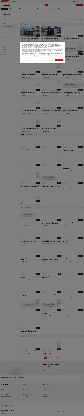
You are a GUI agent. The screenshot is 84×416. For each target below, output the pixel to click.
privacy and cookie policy (27, 54)
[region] (42, 52)
